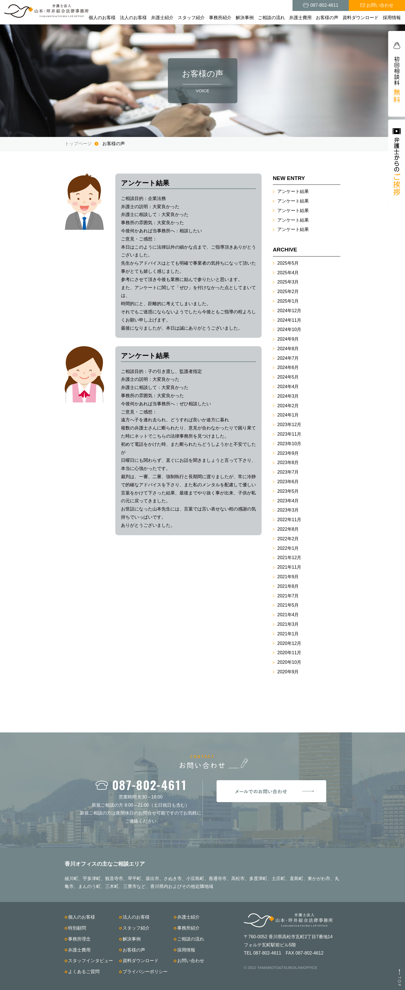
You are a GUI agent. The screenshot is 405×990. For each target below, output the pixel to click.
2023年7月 (288, 472)
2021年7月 (288, 595)
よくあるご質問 (84, 971)
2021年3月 (288, 624)
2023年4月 (288, 500)
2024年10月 (289, 329)
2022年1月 (288, 548)
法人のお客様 (133, 17)
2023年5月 (288, 491)
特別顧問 (77, 928)
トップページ (78, 143)
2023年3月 (288, 510)
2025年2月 (288, 291)
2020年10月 (289, 662)
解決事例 (245, 17)
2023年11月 (289, 434)
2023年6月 (288, 481)
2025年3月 (288, 282)
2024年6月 (288, 367)
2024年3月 (288, 396)
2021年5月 (288, 605)
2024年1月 (288, 415)
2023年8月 (288, 462)
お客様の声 (327, 17)
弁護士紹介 (162, 17)
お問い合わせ (190, 960)
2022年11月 (289, 519)
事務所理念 (79, 939)
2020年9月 (288, 671)
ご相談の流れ (271, 17)
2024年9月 (288, 339)
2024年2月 (288, 405)
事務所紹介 (220, 17)
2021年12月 (289, 557)
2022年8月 (288, 529)
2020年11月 (289, 652)
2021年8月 (288, 586)
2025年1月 (288, 301)
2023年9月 (288, 453)
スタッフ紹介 (191, 17)
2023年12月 (289, 424)
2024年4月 (288, 386)
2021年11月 (289, 567)
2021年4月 (288, 614)
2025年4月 (288, 272)
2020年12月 (289, 643)
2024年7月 (288, 358)
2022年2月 (288, 538)
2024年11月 (289, 320)
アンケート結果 (293, 191)
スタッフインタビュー (90, 960)
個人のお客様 (102, 17)
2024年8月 (288, 348)
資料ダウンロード (361, 17)
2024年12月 (289, 310)
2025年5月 (288, 263)
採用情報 (392, 17)
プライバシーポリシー (145, 971)
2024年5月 (288, 377)
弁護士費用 (300, 17)
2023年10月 (289, 443)
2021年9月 (288, 576)
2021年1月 (288, 633)
